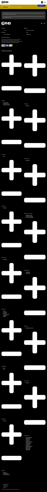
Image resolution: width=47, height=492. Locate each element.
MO (4, 369)
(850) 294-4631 (5, 6)
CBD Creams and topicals (28, 213)
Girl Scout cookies (6, 314)
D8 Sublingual (3, 366)
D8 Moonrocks (3, 257)
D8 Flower (3, 100)
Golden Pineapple (6, 103)
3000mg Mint (28, 448)
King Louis (5, 313)
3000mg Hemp (28, 447)
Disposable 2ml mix (6, 474)
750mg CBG (28, 272)
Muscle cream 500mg (29, 216)
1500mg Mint (28, 444)
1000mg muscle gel (29, 215)
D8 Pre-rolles (3, 309)
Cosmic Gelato (5, 102)
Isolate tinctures (26, 435)
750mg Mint (28, 439)
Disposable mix (5, 473)
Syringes (4, 420)
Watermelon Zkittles (6, 104)
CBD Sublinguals (26, 270)
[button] (42, 2)
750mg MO (28, 440)
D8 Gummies (3, 154)
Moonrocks (5, 259)
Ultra (4, 156)
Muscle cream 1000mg (29, 217)
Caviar (4, 310)
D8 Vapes (3, 470)
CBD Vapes (26, 326)
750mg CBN (28, 273)
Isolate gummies (26, 380)
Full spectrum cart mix (29, 327)
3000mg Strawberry (29, 446)
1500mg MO (28, 445)
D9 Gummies (26, 103)
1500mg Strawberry (29, 441)
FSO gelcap (28, 160)
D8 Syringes (3, 418)
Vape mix (4, 472)
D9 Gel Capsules (26, 158)
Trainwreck (5, 315)
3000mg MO (28, 449)
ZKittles (4, 316)
